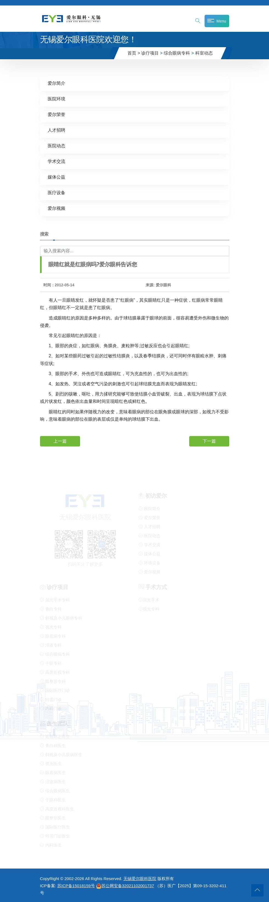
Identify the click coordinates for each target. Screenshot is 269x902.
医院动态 (56, 145)
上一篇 (60, 441)
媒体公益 (56, 177)
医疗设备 (56, 192)
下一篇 (209, 441)
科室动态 (204, 53)
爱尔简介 (56, 83)
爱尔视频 (56, 208)
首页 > (134, 53)
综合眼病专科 (177, 53)
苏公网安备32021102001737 (125, 885)
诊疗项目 (150, 53)
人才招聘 (56, 130)
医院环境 (56, 99)
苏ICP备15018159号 (76, 885)
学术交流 (56, 161)
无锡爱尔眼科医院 (139, 878)
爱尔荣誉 (56, 114)
